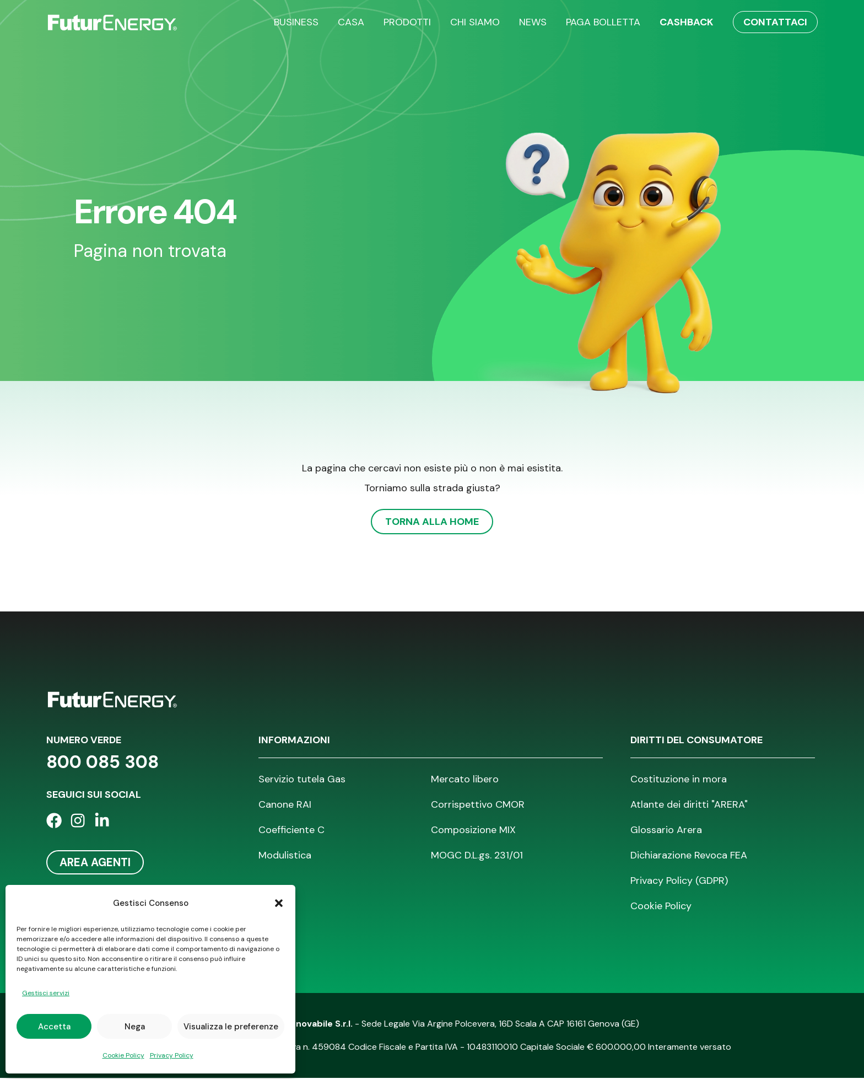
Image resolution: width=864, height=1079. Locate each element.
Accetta (54, 1026)
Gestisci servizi (45, 993)
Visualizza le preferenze (230, 1026)
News (533, 22)
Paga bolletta (603, 22)
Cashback (687, 22)
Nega (135, 1026)
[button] (278, 903)
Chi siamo (475, 22)
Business (296, 22)
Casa (351, 22)
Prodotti (407, 22)
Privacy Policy (171, 1055)
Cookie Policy (123, 1055)
